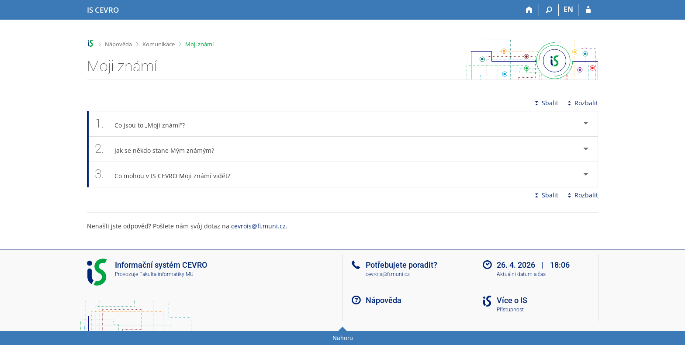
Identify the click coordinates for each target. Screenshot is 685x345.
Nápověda (118, 44)
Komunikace (158, 44)
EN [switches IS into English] (568, 9)
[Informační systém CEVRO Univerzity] (103, 10)
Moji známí (199, 44)
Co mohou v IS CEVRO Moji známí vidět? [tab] (167, 174)
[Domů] (529, 10)
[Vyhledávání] (549, 10)
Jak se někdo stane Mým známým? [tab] (159, 149)
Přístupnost (510, 310)
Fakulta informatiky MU (166, 274)
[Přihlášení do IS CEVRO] (588, 10)
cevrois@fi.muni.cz (258, 226)
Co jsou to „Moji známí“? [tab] (144, 123)
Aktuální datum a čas (521, 274)
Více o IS (512, 300)
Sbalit (545, 103)
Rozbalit (582, 103)
